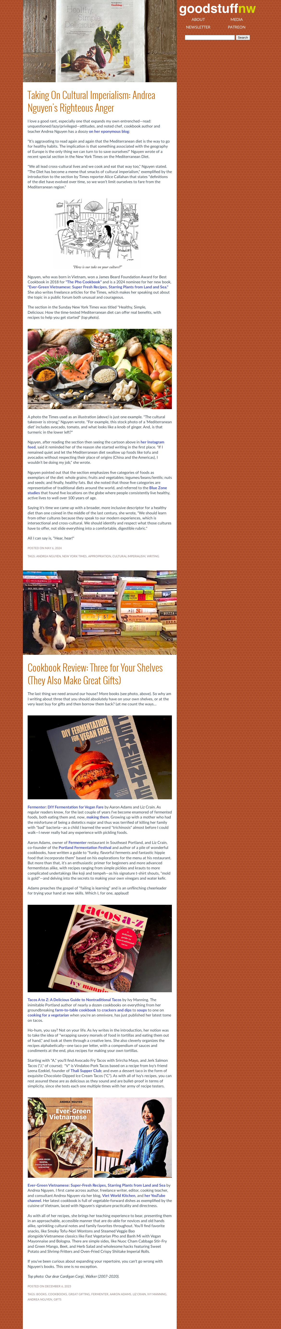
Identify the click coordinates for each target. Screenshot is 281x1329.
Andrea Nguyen (48, 556)
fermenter (99, 1294)
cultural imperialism (128, 556)
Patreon (236, 27)
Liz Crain (139, 1294)
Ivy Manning (156, 1294)
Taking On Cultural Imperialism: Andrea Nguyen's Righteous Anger (91, 101)
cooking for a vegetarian (48, 1015)
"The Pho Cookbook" (84, 282)
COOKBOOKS (57, 1294)
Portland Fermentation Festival (85, 848)
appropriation (99, 556)
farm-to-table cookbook (75, 1010)
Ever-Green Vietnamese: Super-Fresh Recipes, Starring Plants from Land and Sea (96, 1185)
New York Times (74, 556)
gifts (58, 1299)
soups (142, 1010)
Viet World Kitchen (118, 1196)
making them (98, 817)
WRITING (153, 556)
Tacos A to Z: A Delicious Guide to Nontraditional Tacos (74, 1000)
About (198, 20)
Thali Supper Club (86, 1071)
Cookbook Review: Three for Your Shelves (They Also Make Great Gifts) (95, 674)
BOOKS (41, 1294)
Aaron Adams (120, 1294)
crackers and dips (116, 1010)
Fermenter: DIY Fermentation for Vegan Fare (66, 807)
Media (237, 20)
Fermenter (78, 843)
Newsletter (198, 27)
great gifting (79, 1294)
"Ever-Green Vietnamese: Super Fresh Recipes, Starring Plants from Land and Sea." (98, 287)
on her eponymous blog (109, 131)
